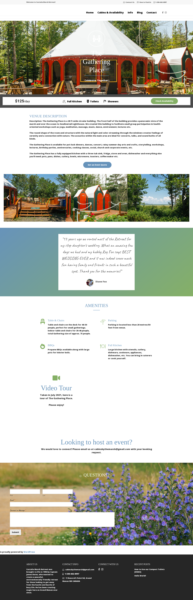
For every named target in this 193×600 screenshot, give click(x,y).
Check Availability (164, 101)
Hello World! (140, 576)
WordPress (29, 552)
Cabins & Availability (110, 12)
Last (43, 495)
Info (130, 12)
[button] (8, 198)
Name (12, 487)
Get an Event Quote (97, 165)
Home (90, 12)
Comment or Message (18, 510)
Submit (15, 532)
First (11, 495)
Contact (151, 12)
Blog (140, 12)
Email (12, 500)
